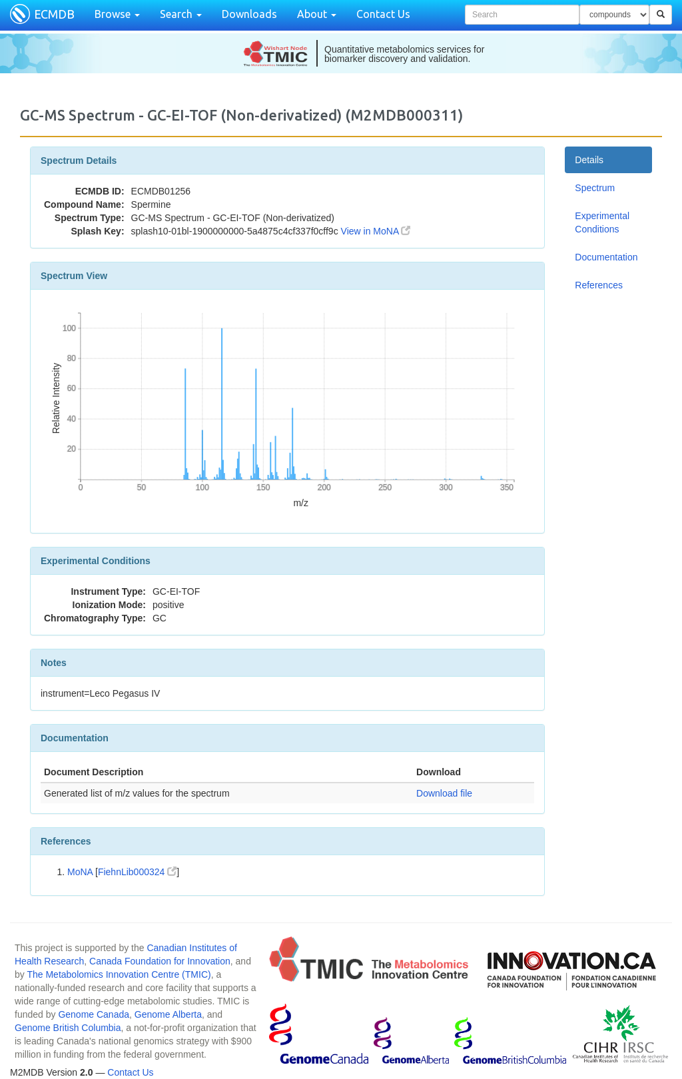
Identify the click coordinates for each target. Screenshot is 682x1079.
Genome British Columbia (68, 1027)
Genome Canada (93, 1014)
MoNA (80, 872)
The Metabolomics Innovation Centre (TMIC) (118, 974)
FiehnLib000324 (137, 872)
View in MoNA (376, 231)
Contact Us (383, 14)
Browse (117, 14)
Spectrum (595, 187)
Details (589, 160)
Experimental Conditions (602, 222)
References (599, 285)
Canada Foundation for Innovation (159, 961)
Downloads (249, 14)
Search (181, 14)
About (316, 14)
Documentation (606, 257)
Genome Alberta (168, 1014)
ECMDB (54, 14)
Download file (444, 793)
